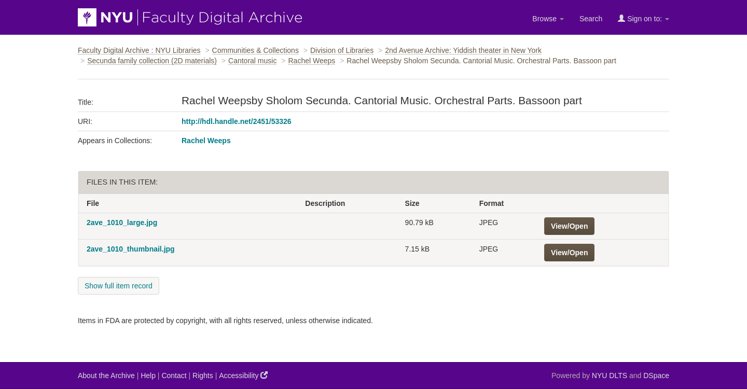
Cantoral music (252, 61)
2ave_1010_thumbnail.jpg (131, 249)
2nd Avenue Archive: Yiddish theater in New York (463, 50)
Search (590, 19)
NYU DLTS (609, 375)
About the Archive (106, 375)
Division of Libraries (342, 50)
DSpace (656, 375)
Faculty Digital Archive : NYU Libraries (139, 50)
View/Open (569, 226)
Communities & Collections (255, 50)
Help (148, 375)
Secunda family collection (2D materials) (152, 61)
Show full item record (119, 286)
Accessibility (243, 375)
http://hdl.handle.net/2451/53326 (237, 121)
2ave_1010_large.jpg (122, 222)
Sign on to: (643, 18)
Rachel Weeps (311, 61)
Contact (173, 375)
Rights (202, 375)
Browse (548, 19)
